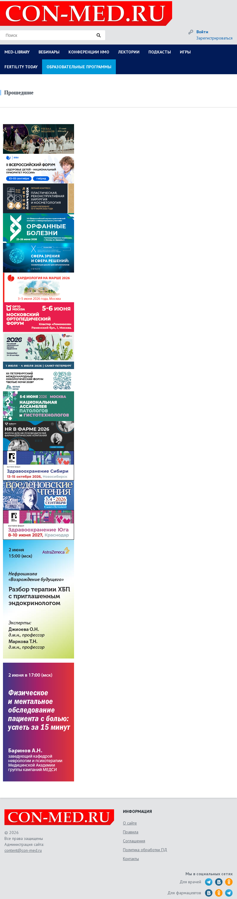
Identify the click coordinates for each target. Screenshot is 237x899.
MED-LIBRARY (17, 52)
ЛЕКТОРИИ (129, 52)
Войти (202, 32)
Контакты (131, 858)
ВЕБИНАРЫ (49, 52)
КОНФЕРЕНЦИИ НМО (88, 52)
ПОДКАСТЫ (159, 52)
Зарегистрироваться (214, 38)
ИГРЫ (185, 52)
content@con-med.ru (23, 850)
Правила (130, 832)
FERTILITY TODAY (21, 66)
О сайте (130, 823)
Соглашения (134, 840)
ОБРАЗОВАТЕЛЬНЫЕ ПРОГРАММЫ (79, 66)
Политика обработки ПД (145, 849)
